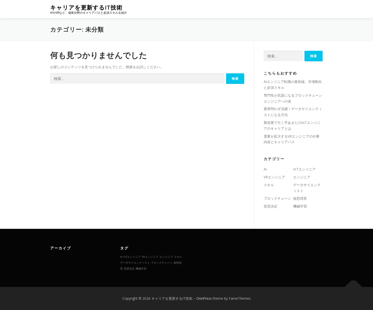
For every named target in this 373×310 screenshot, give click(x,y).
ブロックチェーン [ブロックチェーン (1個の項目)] (161, 262)
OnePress (204, 298)
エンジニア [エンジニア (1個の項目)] (166, 256)
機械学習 (300, 206)
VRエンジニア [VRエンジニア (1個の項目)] (150, 256)
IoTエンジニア (304, 169)
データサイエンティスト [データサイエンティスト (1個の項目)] (135, 262)
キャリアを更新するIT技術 (86, 7)
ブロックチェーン (277, 198)
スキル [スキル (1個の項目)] (178, 256)
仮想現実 (300, 198)
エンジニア (301, 177)
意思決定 (270, 206)
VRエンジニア (274, 177)
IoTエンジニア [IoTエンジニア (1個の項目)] (132, 256)
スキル (269, 184)
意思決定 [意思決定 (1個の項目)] (129, 268)
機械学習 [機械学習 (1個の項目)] (141, 268)
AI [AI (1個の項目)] (121, 256)
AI (265, 169)
